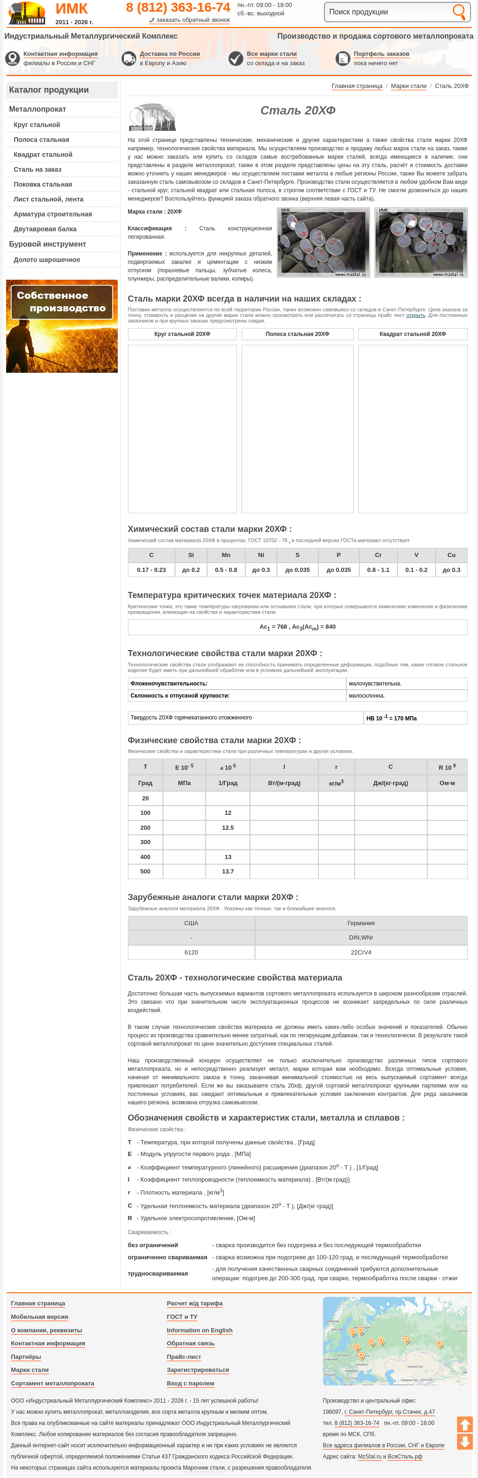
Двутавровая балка (45, 229)
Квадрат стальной (43, 154)
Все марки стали (272, 53)
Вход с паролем (191, 1383)
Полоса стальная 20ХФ (298, 334)
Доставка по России (170, 53)
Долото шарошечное (47, 259)
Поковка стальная (43, 184)
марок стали (410, 148)
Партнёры (26, 1356)
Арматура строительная (53, 214)
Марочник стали (204, 1468)
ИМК (71, 8)
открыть (415, 315)
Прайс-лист (184, 1356)
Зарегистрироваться (198, 1369)
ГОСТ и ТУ (182, 1316)
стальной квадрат (194, 190)
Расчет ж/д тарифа (195, 1303)
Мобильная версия (39, 1316)
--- (62, 326)
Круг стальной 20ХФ (182, 334)
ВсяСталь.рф (405, 1456)
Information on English (200, 1330)
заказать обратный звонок (193, 19)
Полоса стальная (41, 139)
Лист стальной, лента (49, 199)
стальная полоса (253, 190)
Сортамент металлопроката (52, 1383)
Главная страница (38, 1303)
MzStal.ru (370, 1456)
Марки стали (30, 1369)
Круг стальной (37, 124)
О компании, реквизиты (46, 1330)
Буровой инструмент (48, 244)
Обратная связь (191, 1343)
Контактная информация (61, 53)
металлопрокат (214, 165)
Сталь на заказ (38, 169)
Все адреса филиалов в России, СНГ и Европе (384, 1445)
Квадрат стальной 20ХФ (413, 334)
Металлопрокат (38, 109)
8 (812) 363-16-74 (178, 7)
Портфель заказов (382, 53)
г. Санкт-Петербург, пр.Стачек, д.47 (389, 1412)
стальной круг (149, 190)
